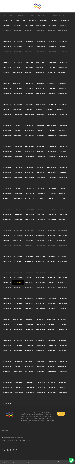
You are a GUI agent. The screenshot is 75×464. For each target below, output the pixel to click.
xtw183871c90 (63, 314)
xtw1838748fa (18, 308)
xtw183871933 (52, 151)
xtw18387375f (51, 172)
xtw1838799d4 (29, 177)
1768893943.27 (7, 340)
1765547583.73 (18, 130)
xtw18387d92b (51, 167)
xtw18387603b (63, 272)
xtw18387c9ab (63, 308)
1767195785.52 (7, 230)
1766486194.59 (18, 188)
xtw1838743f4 (40, 240)
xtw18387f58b (40, 30)
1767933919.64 (7, 277)
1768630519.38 (51, 319)
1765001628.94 (7, 99)
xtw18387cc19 (7, 214)
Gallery (31, 15)
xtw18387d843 (29, 130)
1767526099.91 (7, 251)
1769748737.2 (62, 387)
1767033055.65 (63, 219)
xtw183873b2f (7, 219)
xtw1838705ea (7, 377)
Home (4, 15)
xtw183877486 (52, 198)
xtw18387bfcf (63, 267)
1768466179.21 (52, 308)
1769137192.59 (62, 350)
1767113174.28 (29, 225)
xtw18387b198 (52, 183)
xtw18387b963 (62, 303)
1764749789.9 (6, 83)
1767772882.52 (7, 267)
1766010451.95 (63, 156)
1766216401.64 (40, 172)
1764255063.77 (52, 52)
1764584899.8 (6, 72)
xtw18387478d (62, 261)
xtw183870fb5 (39, 109)
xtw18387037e (7, 204)
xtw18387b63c (29, 162)
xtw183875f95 (52, 193)
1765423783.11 (63, 120)
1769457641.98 (40, 371)
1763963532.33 (7, 36)
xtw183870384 (29, 120)
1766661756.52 (40, 198)
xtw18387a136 (40, 287)
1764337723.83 (51, 57)
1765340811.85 (63, 114)
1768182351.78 (29, 293)
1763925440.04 (51, 30)
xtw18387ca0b (43, 20)
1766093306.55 (63, 162)
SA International (54, 15)
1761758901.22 (7, 25)
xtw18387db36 (40, 83)
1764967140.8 (51, 93)
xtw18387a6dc (40, 298)
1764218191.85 (29, 52)
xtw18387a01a (40, 267)
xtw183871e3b (18, 36)
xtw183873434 (7, 120)
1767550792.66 (29, 251)
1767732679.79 (51, 261)
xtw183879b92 (51, 141)
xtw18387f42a (18, 282)
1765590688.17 (62, 130)
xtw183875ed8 (40, 62)
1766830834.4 (40, 209)
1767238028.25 (51, 230)
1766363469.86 (63, 177)
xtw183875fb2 (29, 198)
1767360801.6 (6, 240)
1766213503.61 (18, 172)
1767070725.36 (7, 225)
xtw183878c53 (62, 287)
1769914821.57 (63, 398)
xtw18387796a (62, 251)
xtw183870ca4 (40, 246)
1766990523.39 (18, 219)
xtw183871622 (63, 104)
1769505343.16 (63, 371)
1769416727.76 (62, 366)
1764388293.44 (29, 62)
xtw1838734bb (7, 183)
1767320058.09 (51, 235)
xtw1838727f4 (63, 345)
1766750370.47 (40, 204)
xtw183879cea (18, 267)
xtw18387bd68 (62, 277)
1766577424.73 (18, 193)
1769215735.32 (40, 356)
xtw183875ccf (63, 62)
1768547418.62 (51, 314)
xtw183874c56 (18, 88)
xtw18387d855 (18, 62)
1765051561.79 (51, 99)
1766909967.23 (18, 214)
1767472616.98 (29, 246)
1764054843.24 (29, 41)
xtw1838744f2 (18, 287)
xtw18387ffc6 (18, 52)
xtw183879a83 (51, 120)
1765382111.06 (18, 120)
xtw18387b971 (63, 99)
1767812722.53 (52, 267)
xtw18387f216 (7, 371)
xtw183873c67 (17, 72)
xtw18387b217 (40, 99)
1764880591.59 (51, 88)
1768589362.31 (29, 319)
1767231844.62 (29, 230)
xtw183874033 (63, 329)
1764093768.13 (52, 41)
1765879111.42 (41, 151)
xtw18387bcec (51, 204)
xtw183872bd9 (29, 209)
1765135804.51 (52, 104)
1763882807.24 (29, 30)
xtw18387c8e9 (40, 256)
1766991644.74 (41, 219)
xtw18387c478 (65, 20)
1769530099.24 (18, 377)
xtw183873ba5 (18, 324)
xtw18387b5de (29, 219)
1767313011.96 (29, 235)
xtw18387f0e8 (18, 261)
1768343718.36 (29, 303)
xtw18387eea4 (30, 382)
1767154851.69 (50, 225)
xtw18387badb (7, 151)
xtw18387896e (29, 167)
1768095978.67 (7, 287)
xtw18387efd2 (51, 356)
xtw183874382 (51, 209)
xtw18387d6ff (18, 67)
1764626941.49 (28, 72)
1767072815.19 (18, 225)
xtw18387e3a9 (62, 235)
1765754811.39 (63, 141)
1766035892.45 (18, 162)
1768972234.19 (7, 345)
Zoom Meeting (20, 20)
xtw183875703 (52, 214)
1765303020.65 (41, 114)
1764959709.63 (29, 93)
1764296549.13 (7, 57)
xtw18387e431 (29, 141)
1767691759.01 (7, 261)
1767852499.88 (7, 272)
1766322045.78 (41, 177)
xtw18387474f (30, 387)
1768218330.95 (52, 293)
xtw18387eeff (52, 382)
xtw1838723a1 (7, 398)
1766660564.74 (18, 198)
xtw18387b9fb (40, 350)
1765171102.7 (6, 109)
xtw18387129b (62, 282)
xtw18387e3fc (18, 246)
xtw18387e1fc (52, 146)
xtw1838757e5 (7, 198)
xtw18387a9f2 (7, 114)
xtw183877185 (18, 235)
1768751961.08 (29, 329)
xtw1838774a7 (52, 177)
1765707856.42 (18, 141)
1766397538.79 (18, 183)
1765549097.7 (40, 130)
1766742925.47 (18, 204)
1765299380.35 (18, 114)
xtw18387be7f (17, 83)
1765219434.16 (50, 109)
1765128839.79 (29, 104)
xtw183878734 (29, 204)
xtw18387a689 (62, 30)
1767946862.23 (29, 277)
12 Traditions (22, 15)
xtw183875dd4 (40, 335)
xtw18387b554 (52, 377)
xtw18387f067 (29, 125)
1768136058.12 (51, 287)
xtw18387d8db (40, 293)
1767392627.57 (29, 240)
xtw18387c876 (29, 114)
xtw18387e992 (29, 398)
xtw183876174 (40, 67)
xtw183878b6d (18, 345)
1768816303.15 (7, 335)
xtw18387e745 (7, 366)
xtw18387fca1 (18, 256)
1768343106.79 (7, 303)
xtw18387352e (29, 172)
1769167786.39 (7, 356)
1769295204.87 (18, 361)
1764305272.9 (29, 57)
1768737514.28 (7, 329)
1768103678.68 (29, 287)
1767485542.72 (51, 246)
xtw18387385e (62, 340)
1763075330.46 (7, 30)
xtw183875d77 (18, 335)
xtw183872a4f (52, 219)
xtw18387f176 (18, 251)
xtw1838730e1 (52, 387)
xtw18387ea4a (18, 272)
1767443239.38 (7, 246)
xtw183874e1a (18, 99)
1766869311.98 (62, 209)
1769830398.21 (63, 392)
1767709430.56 (29, 261)
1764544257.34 (29, 67)
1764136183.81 (29, 46)
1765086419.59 (7, 104)
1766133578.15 (40, 167)
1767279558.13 (7, 235)
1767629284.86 (29, 256)
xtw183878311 (29, 361)
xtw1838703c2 (62, 67)
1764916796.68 (7, 93)
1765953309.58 (19, 156)
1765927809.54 (63, 151)
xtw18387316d (40, 314)
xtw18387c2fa (62, 78)
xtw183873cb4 (40, 230)
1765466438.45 (40, 125)
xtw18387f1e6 (63, 335)
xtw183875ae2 (62, 230)
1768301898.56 (52, 298)
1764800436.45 (51, 83)
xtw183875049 (62, 256)
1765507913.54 (63, 125)
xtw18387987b (40, 235)
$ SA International (62, 462)
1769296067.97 (41, 361)
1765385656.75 (40, 120)
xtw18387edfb (7, 156)
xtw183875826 (40, 78)
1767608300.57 (7, 256)
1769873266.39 (40, 398)
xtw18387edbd (29, 151)
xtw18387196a (17, 240)
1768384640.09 (51, 303)
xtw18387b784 (7, 403)
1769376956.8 (40, 366)
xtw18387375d (51, 125)
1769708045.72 (41, 387)
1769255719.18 (62, 356)
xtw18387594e (29, 366)
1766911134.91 (40, 214)
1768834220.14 (29, 335)
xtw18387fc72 (7, 177)
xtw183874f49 (7, 167)
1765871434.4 (18, 151)
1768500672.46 (7, 314)
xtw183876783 (18, 30)
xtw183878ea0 (40, 72)
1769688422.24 (19, 387)
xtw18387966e (52, 162)
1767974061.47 (51, 277)
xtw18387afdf (7, 387)
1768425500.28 (29, 308)
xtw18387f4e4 (7, 188)
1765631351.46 (40, 135)
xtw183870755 (7, 125)
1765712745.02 (40, 141)
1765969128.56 (41, 156)
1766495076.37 (41, 188)
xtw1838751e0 (63, 52)
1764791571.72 (29, 83)
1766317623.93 (18, 177)
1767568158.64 (51, 251)
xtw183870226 (18, 230)
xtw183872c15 (7, 162)
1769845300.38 (18, 398)
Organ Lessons (8, 20)
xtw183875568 (7, 172)
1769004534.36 (29, 345)
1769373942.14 (18, 366)
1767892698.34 (52, 272)
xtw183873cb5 (29, 377)
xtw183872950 (7, 209)
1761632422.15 (32, 20)
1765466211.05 (18, 125)
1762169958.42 (29, 25)
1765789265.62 (18, 146)
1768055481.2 (51, 282)
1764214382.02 (7, 52)
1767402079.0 (50, 240)
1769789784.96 (41, 392)
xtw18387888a (62, 72)
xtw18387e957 (30, 156)
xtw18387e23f (7, 135)
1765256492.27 (61, 109)
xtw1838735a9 (7, 146)
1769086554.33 (29, 350)
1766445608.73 (63, 183)
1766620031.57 (63, 193)
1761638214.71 (54, 20)
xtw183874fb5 (51, 366)
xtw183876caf (40, 41)
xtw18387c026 (52, 398)
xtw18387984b (18, 277)
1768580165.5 (6, 319)
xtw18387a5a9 (18, 93)
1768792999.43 (51, 329)
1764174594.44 (52, 46)
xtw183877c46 (40, 340)
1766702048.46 (63, 198)
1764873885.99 (29, 88)
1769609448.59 (19, 382)
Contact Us (41, 15)
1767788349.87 (29, 267)
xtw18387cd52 (62, 93)
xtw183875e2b (40, 88)
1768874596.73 (52, 335)
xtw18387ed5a (40, 324)
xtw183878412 (40, 251)
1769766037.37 (19, 392)
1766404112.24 (41, 183)
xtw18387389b (52, 114)
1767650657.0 (51, 256)
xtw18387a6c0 (40, 46)
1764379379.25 (7, 62)
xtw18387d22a (40, 104)
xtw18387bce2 (18, 57)
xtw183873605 (62, 319)
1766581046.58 (41, 193)
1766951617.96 (63, 214)
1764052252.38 (7, 41)
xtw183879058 (63, 41)
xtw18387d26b (7, 382)
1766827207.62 (18, 209)
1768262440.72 (29, 298)
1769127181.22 (51, 350)
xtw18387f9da (18, 41)
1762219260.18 (52, 25)
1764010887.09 (51, 36)
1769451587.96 (18, 371)
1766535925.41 (63, 188)
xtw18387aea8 (18, 329)
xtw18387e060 (17, 109)
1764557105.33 (51, 67)
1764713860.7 (51, 78)
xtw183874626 (29, 146)
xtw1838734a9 (18, 293)
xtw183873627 (40, 329)
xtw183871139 (29, 214)
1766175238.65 (63, 167)
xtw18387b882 (61, 240)
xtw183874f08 (7, 130)
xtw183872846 (52, 135)
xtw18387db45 (52, 188)
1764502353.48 (7, 67)
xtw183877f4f (63, 246)
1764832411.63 (7, 88)
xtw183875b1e (40, 36)
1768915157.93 (29, 340)
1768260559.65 (7, 298)
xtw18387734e (52, 361)
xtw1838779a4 (63, 36)
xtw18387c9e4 (52, 371)
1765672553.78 (63, 135)
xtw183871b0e (52, 156)
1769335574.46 (63, 361)
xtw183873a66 (40, 345)
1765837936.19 (63, 146)
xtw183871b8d (40, 52)
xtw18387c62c (62, 88)
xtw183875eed (40, 25)
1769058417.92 (7, 350)
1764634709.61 (51, 72)
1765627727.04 (18, 135)
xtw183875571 (18, 350)
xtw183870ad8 (7, 392)
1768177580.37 (7, 293)
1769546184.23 (41, 377)
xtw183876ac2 (30, 392)
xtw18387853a (52, 392)
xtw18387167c (18, 314)
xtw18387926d (18, 104)
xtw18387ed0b (40, 272)
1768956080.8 (51, 340)
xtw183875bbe (29, 193)
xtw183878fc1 (63, 324)
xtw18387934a (29, 371)
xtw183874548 (40, 277)
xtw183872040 (18, 298)
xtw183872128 (18, 340)
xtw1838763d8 (18, 78)
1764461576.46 (52, 62)
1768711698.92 (52, 324)
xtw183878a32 (63, 293)
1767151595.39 (40, 225)
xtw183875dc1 (29, 188)
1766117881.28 (18, 167)
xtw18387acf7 (18, 25)
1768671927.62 (29, 324)
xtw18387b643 (62, 83)
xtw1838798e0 (40, 261)
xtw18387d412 (63, 46)
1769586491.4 (62, 377)
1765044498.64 (29, 99)
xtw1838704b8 (29, 135)
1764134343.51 (7, 46)
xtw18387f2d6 (17, 319)
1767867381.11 (29, 272)
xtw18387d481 (7, 361)
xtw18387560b (51, 130)
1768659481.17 (7, 324)
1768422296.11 (7, 308)
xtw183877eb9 (40, 319)
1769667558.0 (62, 382)
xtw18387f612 (40, 57)
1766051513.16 (41, 162)
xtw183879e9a (62, 57)
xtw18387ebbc (18, 46)
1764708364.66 (29, 78)
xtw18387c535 (63, 298)
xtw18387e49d (7, 193)
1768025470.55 (29, 282)
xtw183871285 (40, 303)
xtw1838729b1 (30, 183)
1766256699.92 (62, 172)
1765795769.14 (40, 146)
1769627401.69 (41, 382)
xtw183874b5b (40, 308)
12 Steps (12, 15)
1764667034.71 (7, 78)
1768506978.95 (29, 314)
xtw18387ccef (18, 303)
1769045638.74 (52, 345)
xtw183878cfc (40, 93)
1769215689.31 (18, 356)
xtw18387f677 (61, 225)
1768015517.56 (7, 282)
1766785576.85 (63, 204)
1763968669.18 (29, 36)
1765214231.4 (28, 109)
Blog (64, 15)
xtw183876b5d (40, 282)
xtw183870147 (7, 141)
